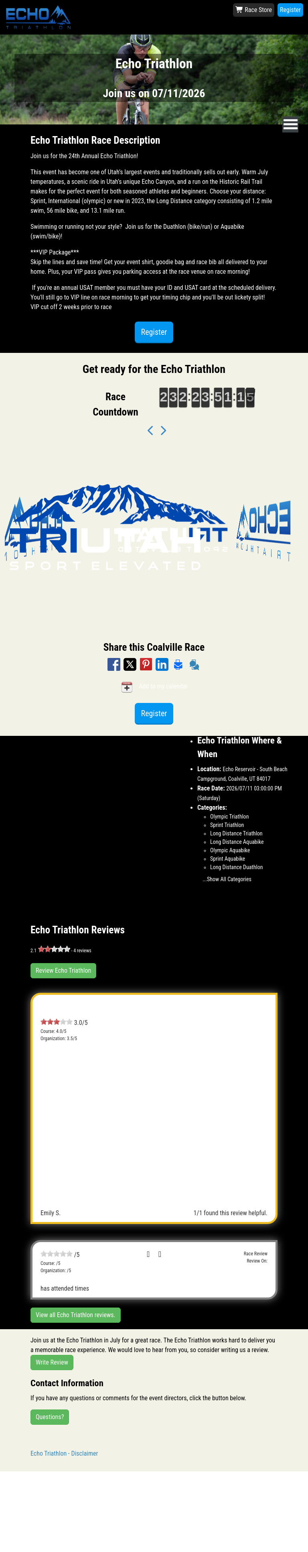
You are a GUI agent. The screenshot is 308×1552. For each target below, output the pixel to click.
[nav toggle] (291, 124)
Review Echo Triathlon (63, 970)
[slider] (54, 949)
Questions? (50, 1417)
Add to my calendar (154, 686)
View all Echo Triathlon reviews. (76, 1315)
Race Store (253, 10)
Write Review (52, 1362)
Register (290, 10)
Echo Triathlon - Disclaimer (64, 1453)
